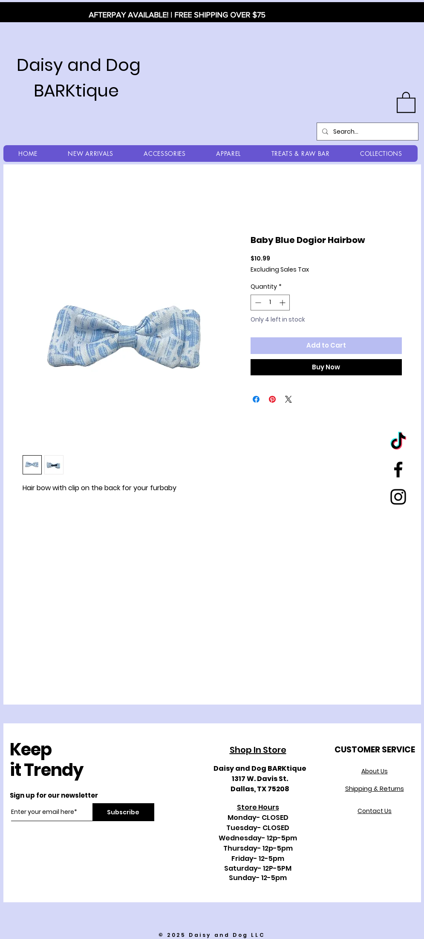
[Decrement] (257, 302)
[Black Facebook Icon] (398, 469)
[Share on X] (288, 399)
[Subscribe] (123, 812)
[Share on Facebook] (256, 399)
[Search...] (366, 131)
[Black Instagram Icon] (398, 496)
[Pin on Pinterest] (272, 399)
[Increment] (283, 302)
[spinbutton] (270, 302)
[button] (406, 102)
